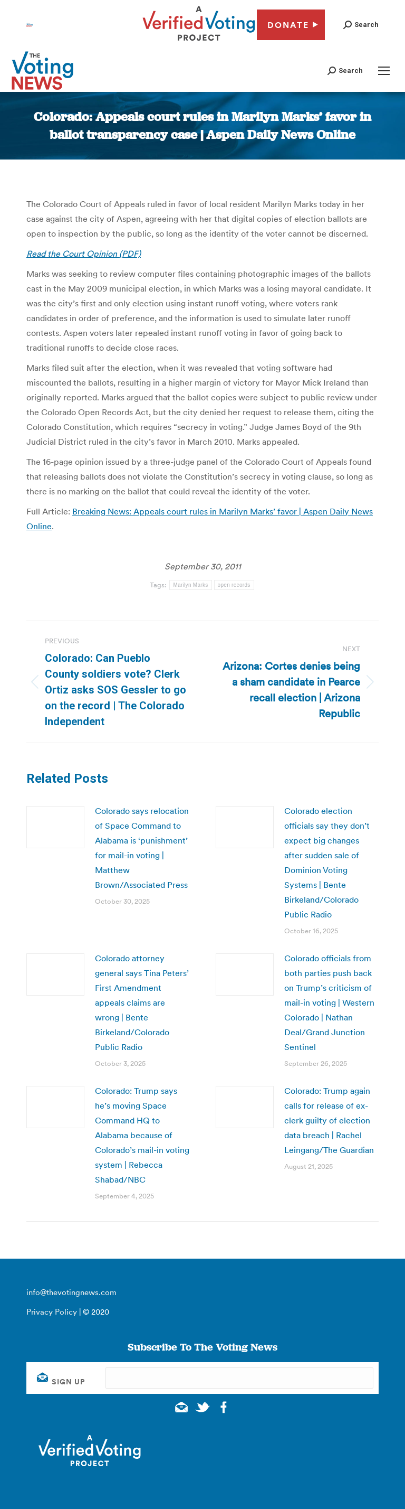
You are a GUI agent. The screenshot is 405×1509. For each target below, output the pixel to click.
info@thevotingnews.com (71, 1292)
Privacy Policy (51, 1312)
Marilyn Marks (190, 585)
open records (234, 585)
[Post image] (55, 827)
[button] (361, 24)
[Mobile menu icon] (383, 70)
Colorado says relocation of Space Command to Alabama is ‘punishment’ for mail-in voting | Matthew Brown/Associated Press (142, 847)
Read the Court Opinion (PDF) (83, 253)
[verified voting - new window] (199, 42)
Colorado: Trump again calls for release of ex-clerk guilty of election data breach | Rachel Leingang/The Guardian (329, 1120)
